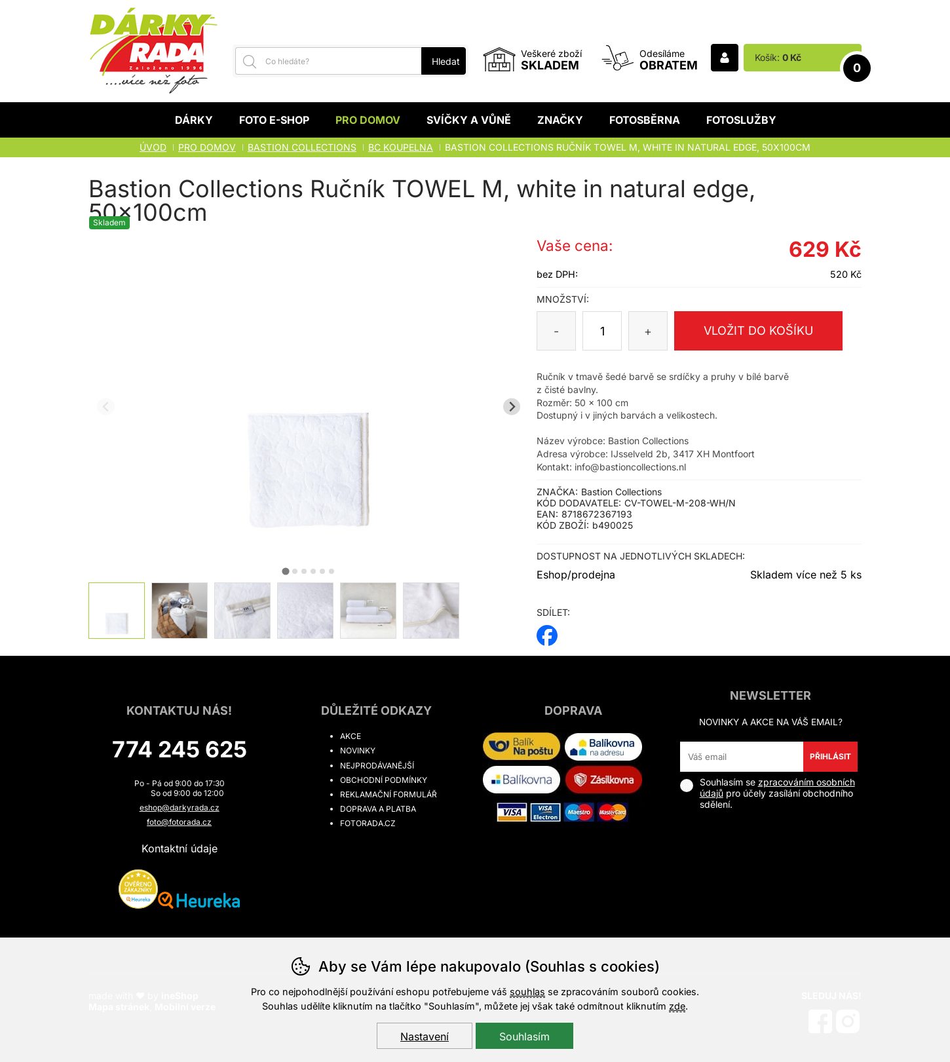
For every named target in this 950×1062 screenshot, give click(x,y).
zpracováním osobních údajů (777, 787)
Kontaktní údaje (180, 848)
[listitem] (116, 610)
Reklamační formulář (388, 794)
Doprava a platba (378, 809)
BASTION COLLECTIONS (302, 147)
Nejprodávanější (377, 765)
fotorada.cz (368, 823)
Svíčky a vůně (469, 119)
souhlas (527, 991)
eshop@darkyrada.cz (179, 807)
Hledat (446, 61)
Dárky (194, 119)
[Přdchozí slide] (106, 406)
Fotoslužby (741, 119)
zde (677, 1006)
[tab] (286, 571)
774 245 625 (179, 749)
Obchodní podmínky (383, 780)
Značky (560, 119)
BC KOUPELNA (400, 147)
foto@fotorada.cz (179, 822)
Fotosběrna (644, 119)
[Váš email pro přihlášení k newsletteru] (742, 757)
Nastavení (424, 1036)
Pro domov (367, 119)
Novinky (357, 750)
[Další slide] (512, 406)
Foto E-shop (274, 119)
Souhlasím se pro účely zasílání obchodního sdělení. (767, 793)
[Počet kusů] (602, 331)
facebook (547, 631)
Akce (350, 736)
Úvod (153, 147)
